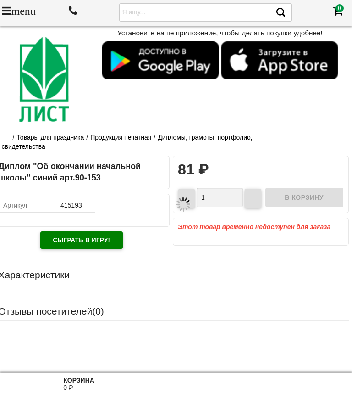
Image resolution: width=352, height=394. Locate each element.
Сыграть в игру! (81, 239)
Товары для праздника (50, 137)
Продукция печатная (120, 137)
